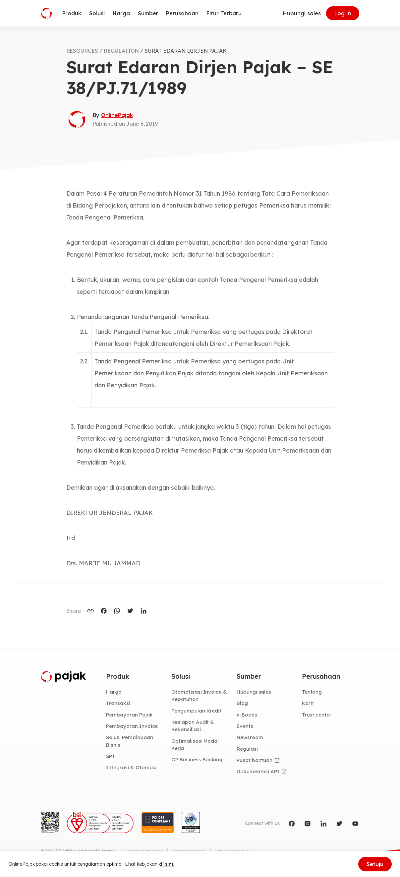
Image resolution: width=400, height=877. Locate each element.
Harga (114, 692)
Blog (243, 703)
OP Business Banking (197, 760)
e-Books (247, 715)
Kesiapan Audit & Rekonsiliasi (193, 726)
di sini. (166, 864)
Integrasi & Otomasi (131, 768)
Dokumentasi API (258, 772)
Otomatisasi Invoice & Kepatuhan (199, 696)
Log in (342, 13)
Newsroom (250, 738)
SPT (111, 757)
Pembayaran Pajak (129, 715)
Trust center (317, 715)
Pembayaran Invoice (132, 726)
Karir (308, 703)
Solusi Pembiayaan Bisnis (129, 742)
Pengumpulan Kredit (197, 711)
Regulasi (248, 749)
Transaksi (118, 703)
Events (245, 726)
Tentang (312, 692)
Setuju (375, 864)
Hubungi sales (301, 13)
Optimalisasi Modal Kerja (195, 745)
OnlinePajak (117, 115)
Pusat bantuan (255, 761)
